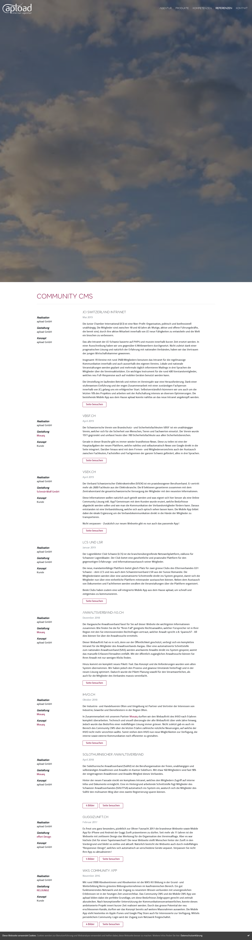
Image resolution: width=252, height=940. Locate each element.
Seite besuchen (94, 404)
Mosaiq (41, 435)
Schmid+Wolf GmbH (48, 492)
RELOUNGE (43, 890)
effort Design (44, 837)
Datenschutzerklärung (191, 936)
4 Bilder (90, 805)
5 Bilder (90, 859)
